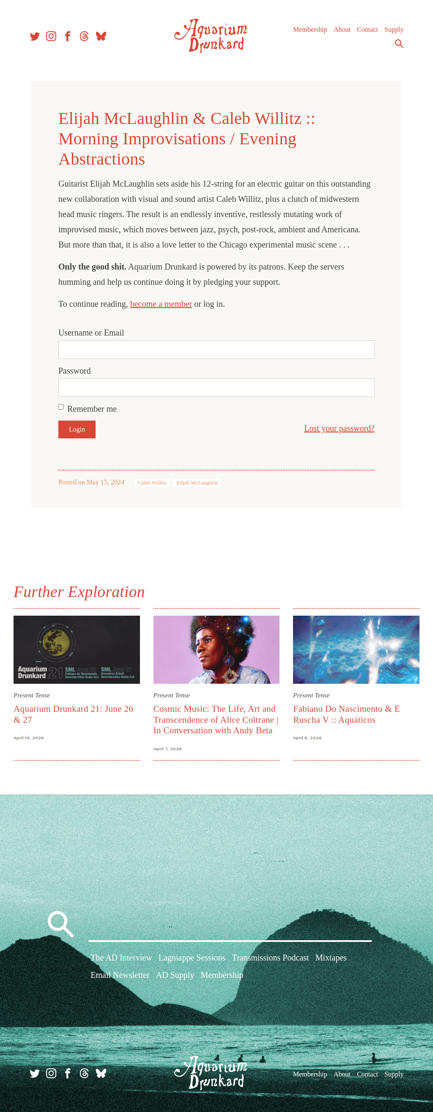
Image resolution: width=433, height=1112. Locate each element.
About (342, 29)
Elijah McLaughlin (197, 483)
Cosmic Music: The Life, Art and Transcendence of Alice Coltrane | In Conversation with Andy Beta (216, 719)
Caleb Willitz (152, 483)
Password (74, 370)
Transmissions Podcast (270, 957)
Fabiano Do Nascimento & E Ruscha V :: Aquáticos (346, 714)
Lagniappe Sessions (192, 957)
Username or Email (91, 332)
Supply (393, 29)
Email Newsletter (119, 975)
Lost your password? (339, 428)
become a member (161, 303)
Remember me (92, 408)
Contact (367, 29)
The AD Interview (121, 957)
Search (399, 43)
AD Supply (175, 975)
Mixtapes (331, 957)
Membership (310, 29)
